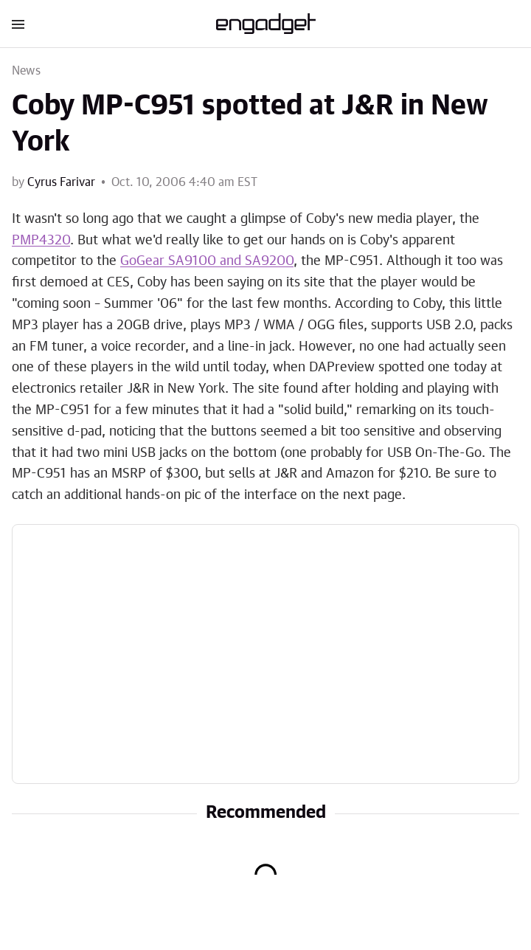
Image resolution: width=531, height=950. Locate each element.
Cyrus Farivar (61, 182)
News (26, 71)
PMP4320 (41, 240)
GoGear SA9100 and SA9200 (207, 261)
